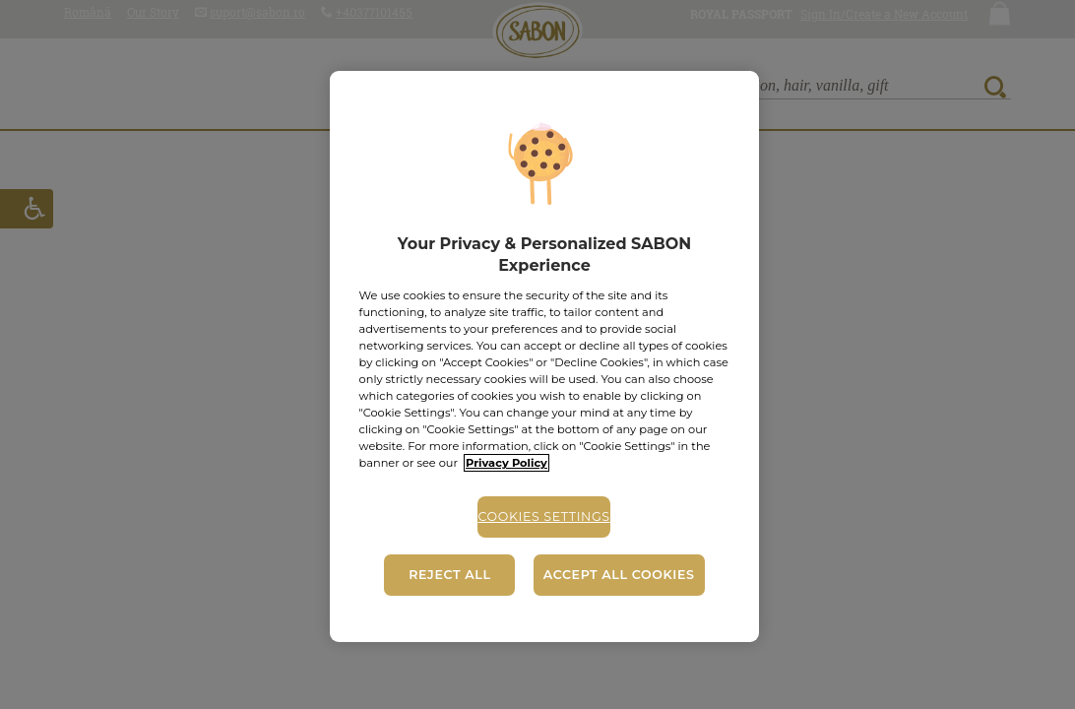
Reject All (449, 574)
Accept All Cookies (619, 574)
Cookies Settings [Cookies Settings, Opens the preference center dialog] (543, 516)
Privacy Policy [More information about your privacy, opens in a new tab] (506, 463)
